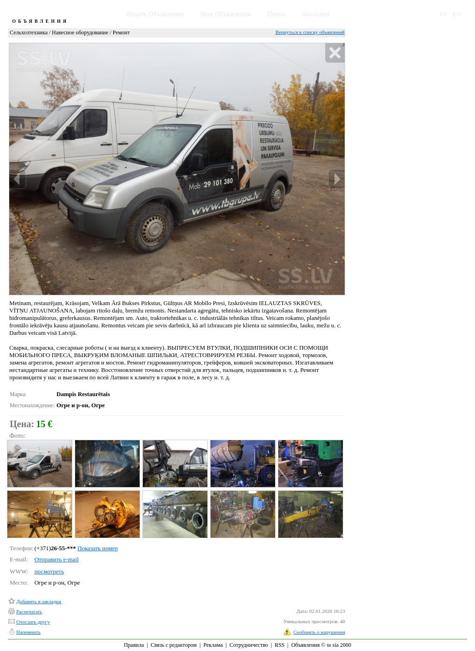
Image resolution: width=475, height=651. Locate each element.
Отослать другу (33, 622)
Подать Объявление (155, 14)
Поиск (276, 14)
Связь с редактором (174, 645)
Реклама (213, 645)
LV (444, 14)
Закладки (316, 14)
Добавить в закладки (38, 601)
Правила (134, 645)
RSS (279, 645)
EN (457, 14)
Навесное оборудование (80, 32)
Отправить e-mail (56, 559)
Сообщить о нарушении (319, 632)
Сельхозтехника (28, 32)
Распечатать (29, 611)
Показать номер (97, 548)
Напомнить (28, 632)
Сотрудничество (249, 645)
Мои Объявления (225, 14)
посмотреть (49, 571)
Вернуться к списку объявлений (310, 32)
